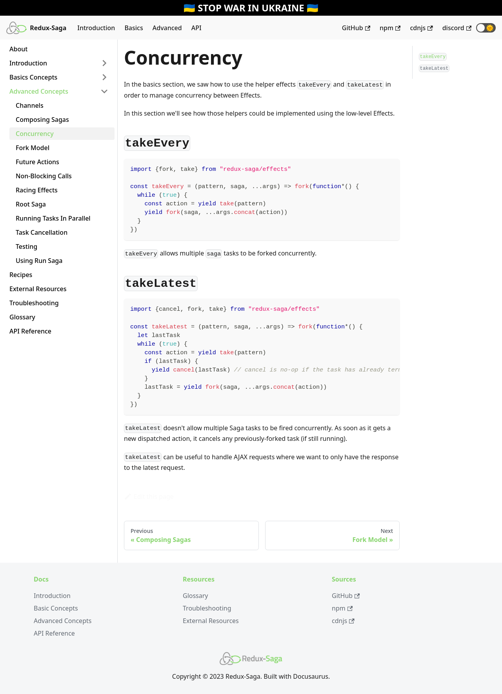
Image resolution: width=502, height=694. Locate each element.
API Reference (30, 331)
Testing (26, 246)
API (196, 28)
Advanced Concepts (38, 91)
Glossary (22, 317)
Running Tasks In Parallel (53, 218)
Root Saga (31, 204)
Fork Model (32, 147)
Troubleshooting (34, 303)
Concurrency (35, 133)
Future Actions (37, 162)
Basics (133, 28)
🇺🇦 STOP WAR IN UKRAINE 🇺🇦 (251, 7)
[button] (486, 28)
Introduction (96, 28)
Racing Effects (37, 190)
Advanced (167, 28)
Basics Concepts (33, 77)
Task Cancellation (41, 232)
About (18, 49)
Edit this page (149, 496)
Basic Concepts (56, 608)
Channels (30, 105)
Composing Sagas (42, 119)
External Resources (38, 288)
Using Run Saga (39, 260)
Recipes (20, 274)
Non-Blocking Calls (44, 176)
